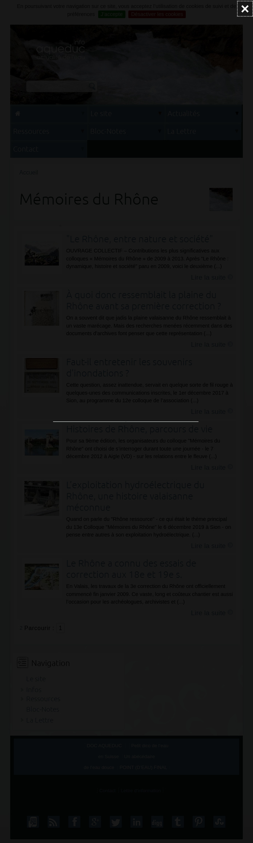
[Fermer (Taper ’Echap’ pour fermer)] (245, 8)
